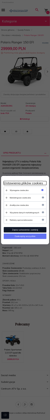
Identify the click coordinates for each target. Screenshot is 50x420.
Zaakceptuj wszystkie (25, 236)
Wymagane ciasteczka (19, 190)
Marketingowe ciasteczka (20, 198)
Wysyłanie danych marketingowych (24, 213)
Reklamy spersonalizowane (21, 220)
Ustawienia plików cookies (23, 183)
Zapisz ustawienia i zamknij (25, 229)
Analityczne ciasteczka (19, 205)
